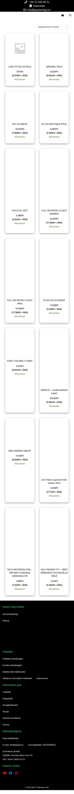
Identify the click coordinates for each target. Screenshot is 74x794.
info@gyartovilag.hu (39, 9)
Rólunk (6, 621)
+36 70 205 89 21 (39, 2)
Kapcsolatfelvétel (10, 738)
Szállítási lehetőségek (13, 659)
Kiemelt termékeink (11, 718)
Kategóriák (8, 698)
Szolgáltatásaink (10, 705)
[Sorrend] (52, 27)
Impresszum (42, 678)
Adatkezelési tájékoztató (14, 672)
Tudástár (7, 692)
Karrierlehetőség (10, 614)
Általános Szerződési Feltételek (17, 678)
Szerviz (6, 725)
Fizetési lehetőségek (12, 665)
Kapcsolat (39, 5)
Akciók (6, 712)
